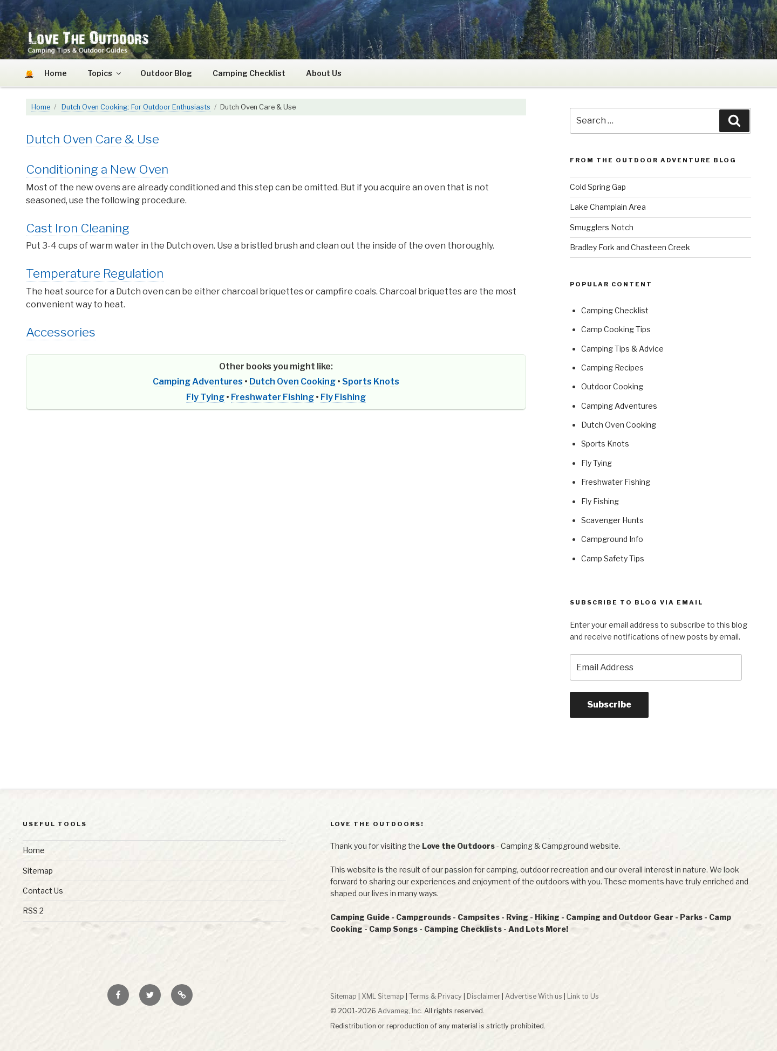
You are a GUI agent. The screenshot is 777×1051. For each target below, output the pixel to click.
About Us (324, 73)
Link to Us (583, 996)
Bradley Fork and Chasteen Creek (630, 247)
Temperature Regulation (94, 273)
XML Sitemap (383, 996)
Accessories (61, 332)
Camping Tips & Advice (622, 348)
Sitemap (38, 870)
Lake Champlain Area (608, 206)
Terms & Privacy (435, 996)
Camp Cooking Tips (616, 329)
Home (40, 107)
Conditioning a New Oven (97, 169)
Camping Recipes (612, 367)
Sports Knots (370, 381)
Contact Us (43, 890)
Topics (104, 73)
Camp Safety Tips (612, 558)
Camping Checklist (249, 73)
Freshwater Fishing (272, 397)
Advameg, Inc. (400, 1011)
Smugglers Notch (601, 227)
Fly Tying (205, 397)
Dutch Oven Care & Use (92, 139)
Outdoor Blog (166, 73)
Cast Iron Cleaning (78, 228)
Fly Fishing (343, 397)
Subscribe (609, 704)
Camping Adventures (198, 381)
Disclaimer (483, 996)
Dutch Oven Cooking (292, 381)
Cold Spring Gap (598, 186)
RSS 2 (33, 910)
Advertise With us (533, 996)
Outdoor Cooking (612, 386)
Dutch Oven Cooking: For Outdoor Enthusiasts (136, 107)
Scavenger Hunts (612, 520)
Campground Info (612, 539)
